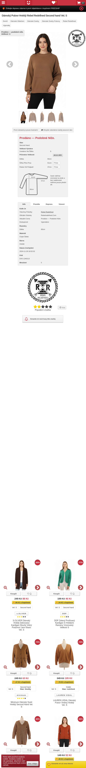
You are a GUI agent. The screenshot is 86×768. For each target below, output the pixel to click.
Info (24, 204)
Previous (9, 64)
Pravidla (36, 204)
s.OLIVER (21, 614)
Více (62, 307)
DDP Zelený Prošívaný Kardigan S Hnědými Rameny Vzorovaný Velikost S (64, 624)
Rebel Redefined (47, 212)
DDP (64, 614)
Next (75, 64)
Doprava (49, 204)
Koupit (13, 594)
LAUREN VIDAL (64, 695)
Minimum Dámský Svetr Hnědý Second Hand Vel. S (21, 704)
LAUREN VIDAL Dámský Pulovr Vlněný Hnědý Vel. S (64, 702)
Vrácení (61, 204)
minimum (21, 695)
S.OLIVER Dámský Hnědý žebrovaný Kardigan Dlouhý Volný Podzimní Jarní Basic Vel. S (21, 625)
